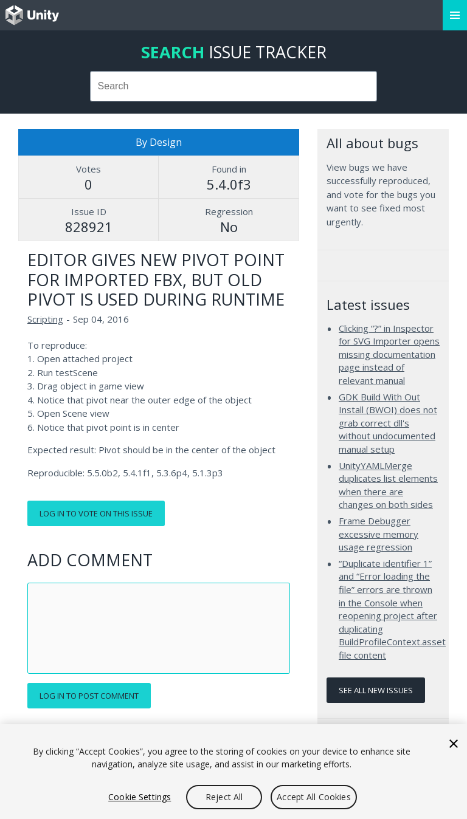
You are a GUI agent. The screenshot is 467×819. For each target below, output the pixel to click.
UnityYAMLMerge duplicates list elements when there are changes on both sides (388, 485)
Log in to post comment (89, 695)
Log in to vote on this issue (96, 513)
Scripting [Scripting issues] (45, 319)
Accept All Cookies (314, 797)
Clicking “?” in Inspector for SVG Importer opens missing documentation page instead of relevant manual (389, 354)
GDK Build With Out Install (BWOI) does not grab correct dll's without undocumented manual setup (388, 423)
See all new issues (376, 690)
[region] (233, 771)
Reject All (224, 797)
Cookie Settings (139, 797)
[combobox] (233, 86)
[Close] (453, 743)
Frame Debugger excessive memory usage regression (378, 534)
